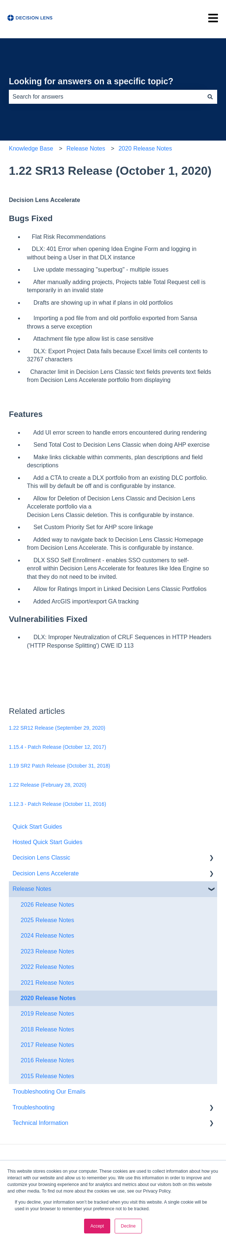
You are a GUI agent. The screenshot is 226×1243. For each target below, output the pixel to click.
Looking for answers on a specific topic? (91, 81)
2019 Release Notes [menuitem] (47, 1013)
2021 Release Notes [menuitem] (47, 983)
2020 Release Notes (145, 148)
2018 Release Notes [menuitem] (47, 1029)
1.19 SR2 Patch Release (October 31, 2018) (59, 766)
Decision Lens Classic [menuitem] (41, 857)
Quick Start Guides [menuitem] (37, 827)
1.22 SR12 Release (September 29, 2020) (57, 728)
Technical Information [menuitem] (40, 1123)
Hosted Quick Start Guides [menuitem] (47, 842)
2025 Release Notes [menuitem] (47, 920)
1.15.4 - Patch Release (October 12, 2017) (57, 747)
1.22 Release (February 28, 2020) (47, 785)
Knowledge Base (31, 148)
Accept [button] (97, 1226)
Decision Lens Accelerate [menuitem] (46, 873)
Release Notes (85, 148)
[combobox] (106, 97)
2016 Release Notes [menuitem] (47, 1060)
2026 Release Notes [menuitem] (47, 905)
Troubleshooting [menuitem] (34, 1107)
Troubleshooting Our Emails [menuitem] (49, 1091)
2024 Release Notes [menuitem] (47, 935)
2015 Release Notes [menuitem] (47, 1076)
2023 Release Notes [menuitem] (47, 951)
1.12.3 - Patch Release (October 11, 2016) (57, 804)
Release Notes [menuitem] (32, 889)
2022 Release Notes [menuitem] (47, 967)
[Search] (210, 97)
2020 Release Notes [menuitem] (48, 998)
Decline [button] (128, 1226)
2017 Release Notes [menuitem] (47, 1045)
